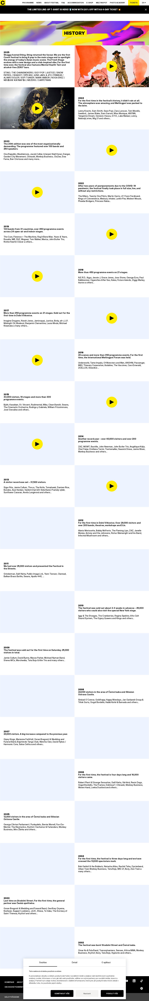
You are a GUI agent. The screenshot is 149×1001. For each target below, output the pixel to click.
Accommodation (76, 3)
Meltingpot (101, 3)
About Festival (51, 3)
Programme (28, 3)
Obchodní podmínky (14, 987)
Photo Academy (117, 3)
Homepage (9, 982)
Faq (63, 3)
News (38, 3)
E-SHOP (89, 3)
